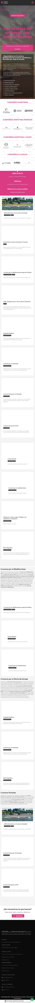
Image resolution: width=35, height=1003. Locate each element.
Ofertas (12, 215)
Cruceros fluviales (7, 215)
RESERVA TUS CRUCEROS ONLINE (17, 192)
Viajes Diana (17, 49)
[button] (18, 915)
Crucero (5, 244)
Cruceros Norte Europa (7, 335)
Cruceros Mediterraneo (7, 274)
